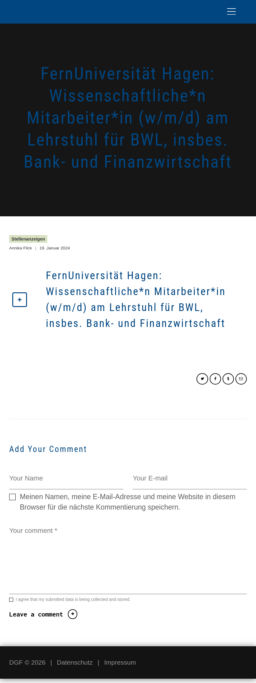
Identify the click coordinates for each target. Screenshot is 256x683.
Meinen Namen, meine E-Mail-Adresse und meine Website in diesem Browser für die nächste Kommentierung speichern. (128, 503)
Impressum (120, 666)
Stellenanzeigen (28, 239)
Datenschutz (75, 666)
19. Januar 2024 (55, 247)
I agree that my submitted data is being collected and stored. (73, 603)
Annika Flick (21, 247)
